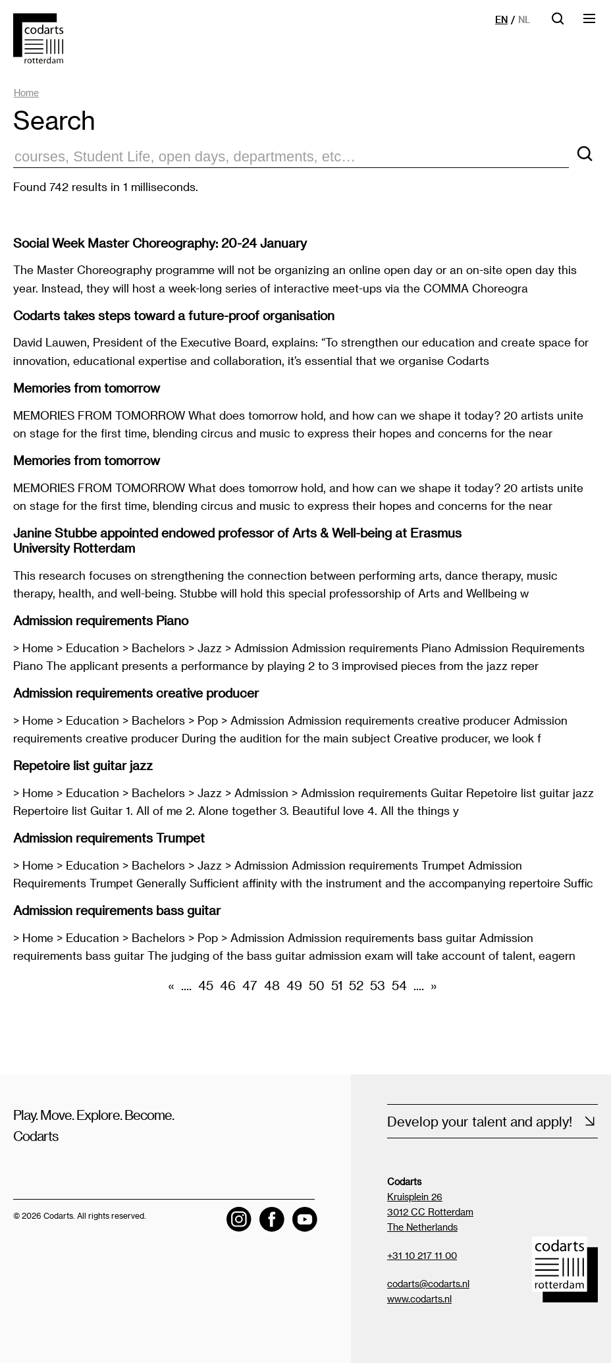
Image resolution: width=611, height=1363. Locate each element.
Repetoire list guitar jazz (83, 765)
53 (377, 985)
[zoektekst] (291, 157)
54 (399, 985)
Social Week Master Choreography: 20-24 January (160, 242)
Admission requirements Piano (100, 620)
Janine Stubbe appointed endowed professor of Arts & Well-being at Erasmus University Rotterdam (237, 540)
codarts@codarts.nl (428, 1283)
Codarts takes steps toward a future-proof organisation (173, 315)
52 (356, 985)
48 (272, 985)
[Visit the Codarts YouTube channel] (305, 1219)
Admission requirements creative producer (136, 692)
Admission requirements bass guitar (117, 910)
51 (336, 985)
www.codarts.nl (419, 1298)
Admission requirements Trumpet (109, 837)
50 (317, 985)
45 (205, 985)
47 (249, 985)
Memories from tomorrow (86, 387)
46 (228, 985)
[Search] (585, 154)
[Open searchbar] (558, 23)
